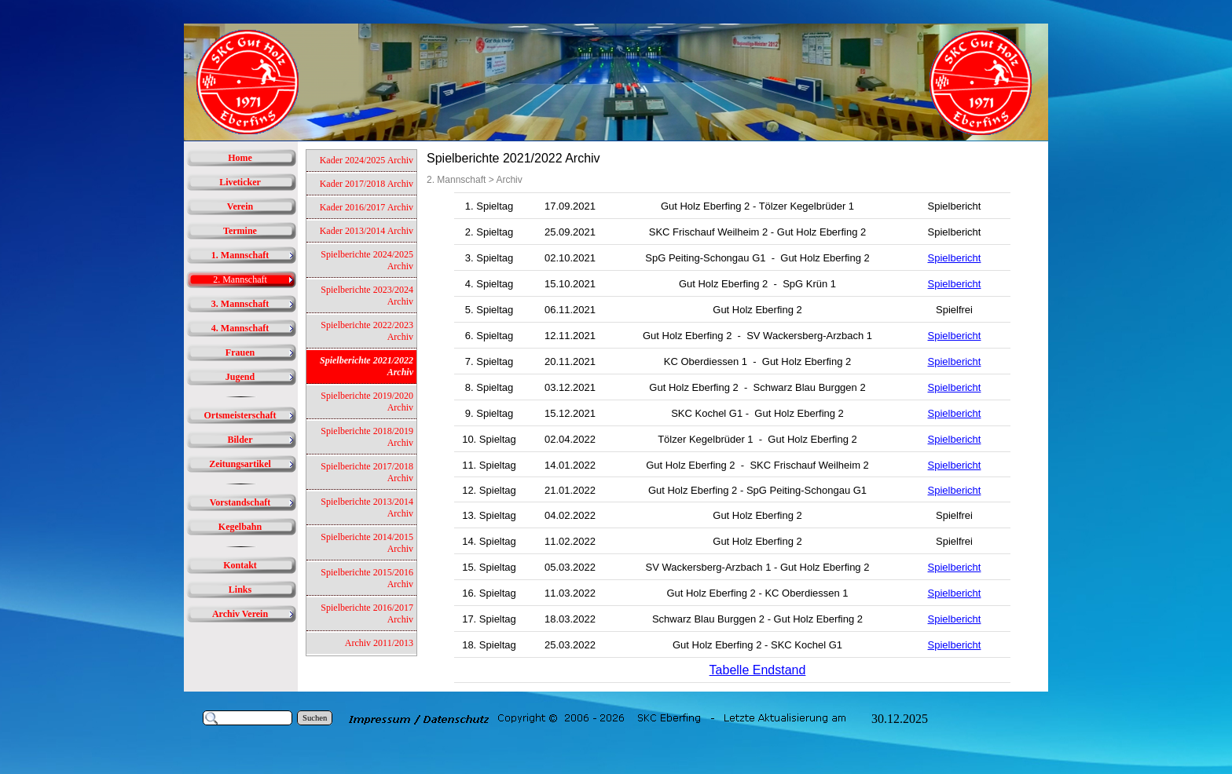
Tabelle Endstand (758, 670)
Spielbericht (954, 258)
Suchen (314, 718)
